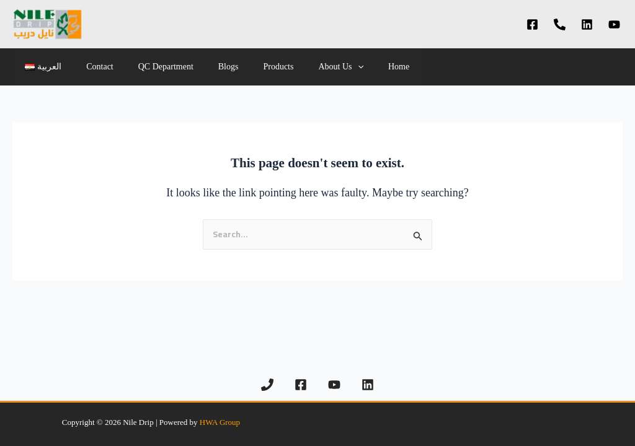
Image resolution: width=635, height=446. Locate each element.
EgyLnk (509, 422)
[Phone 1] (559, 24)
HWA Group (220, 422)
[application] (316, 66)
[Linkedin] (587, 24)
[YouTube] (614, 24)
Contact (88, 66)
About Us (299, 66)
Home (350, 66)
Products (244, 66)
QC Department (147, 66)
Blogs (202, 66)
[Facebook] (532, 24)
